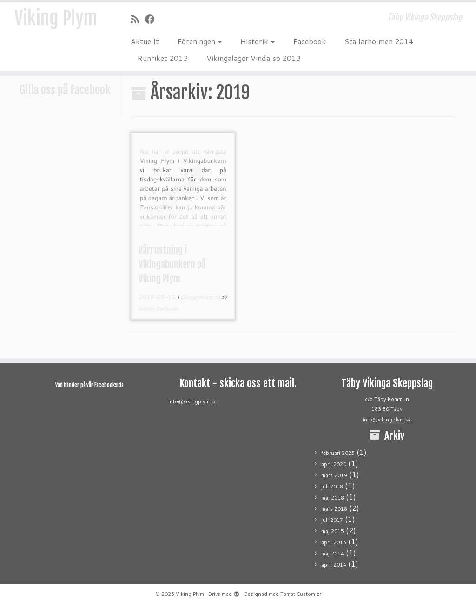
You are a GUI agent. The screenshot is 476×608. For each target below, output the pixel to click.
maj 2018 (332, 497)
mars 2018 (334, 509)
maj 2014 (332, 553)
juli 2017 (332, 520)
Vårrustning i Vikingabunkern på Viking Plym (172, 264)
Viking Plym (55, 18)
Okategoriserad (200, 297)
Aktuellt (145, 41)
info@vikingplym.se (192, 401)
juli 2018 (332, 486)
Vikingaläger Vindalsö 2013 (253, 58)
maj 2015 (332, 531)
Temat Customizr (300, 594)
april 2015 (333, 542)
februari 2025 (338, 453)
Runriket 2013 (163, 58)
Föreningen (200, 41)
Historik (257, 41)
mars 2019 (334, 475)
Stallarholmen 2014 (378, 41)
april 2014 (333, 564)
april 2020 (333, 464)
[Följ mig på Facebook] (153, 19)
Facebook (309, 41)
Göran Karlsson (158, 309)
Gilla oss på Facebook (65, 90)
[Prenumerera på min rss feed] (138, 19)
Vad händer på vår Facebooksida (89, 385)
